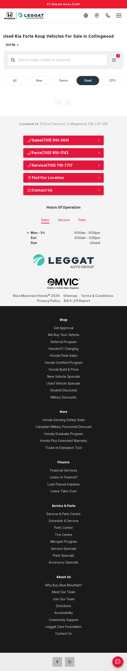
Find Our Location (45, 177)
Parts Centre (63, 527)
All (14, 80)
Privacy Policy (48, 301)
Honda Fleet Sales (63, 355)
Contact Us (39, 190)
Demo (63, 80)
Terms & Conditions (97, 296)
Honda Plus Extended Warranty (63, 441)
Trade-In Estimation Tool (63, 448)
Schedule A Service (64, 521)
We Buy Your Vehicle (63, 335)
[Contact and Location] (96, 15)
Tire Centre (63, 535)
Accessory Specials (63, 562)
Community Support (63, 620)
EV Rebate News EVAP (63, 4)
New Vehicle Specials (63, 376)
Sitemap (70, 296)
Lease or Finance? (63, 477)
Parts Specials (63, 555)
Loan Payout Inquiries (64, 484)
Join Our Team (64, 599)
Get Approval (64, 328)
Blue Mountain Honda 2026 (36, 296)
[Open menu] (118, 15)
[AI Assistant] (117, 661)
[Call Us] (107, 15)
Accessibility (63, 613)
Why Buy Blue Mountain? (63, 585)
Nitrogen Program (63, 541)
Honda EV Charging (63, 349)
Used (88, 80)
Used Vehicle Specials (63, 383)
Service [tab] (64, 220)
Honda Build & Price (64, 369)
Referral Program (64, 342)
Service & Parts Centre (63, 514)
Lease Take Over (63, 491)
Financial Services (63, 470)
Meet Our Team (63, 592)
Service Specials (63, 548)
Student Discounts (63, 390)
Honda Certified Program (63, 362)
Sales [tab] (45, 220)
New (39, 80)
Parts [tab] (82, 220)
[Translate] (85, 15)
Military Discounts (63, 397)
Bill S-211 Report (77, 301)
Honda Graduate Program (63, 434)
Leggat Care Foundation (63, 627)
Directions (63, 606)
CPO (112, 80)
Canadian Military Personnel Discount (63, 427)
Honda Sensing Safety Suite (63, 420)
